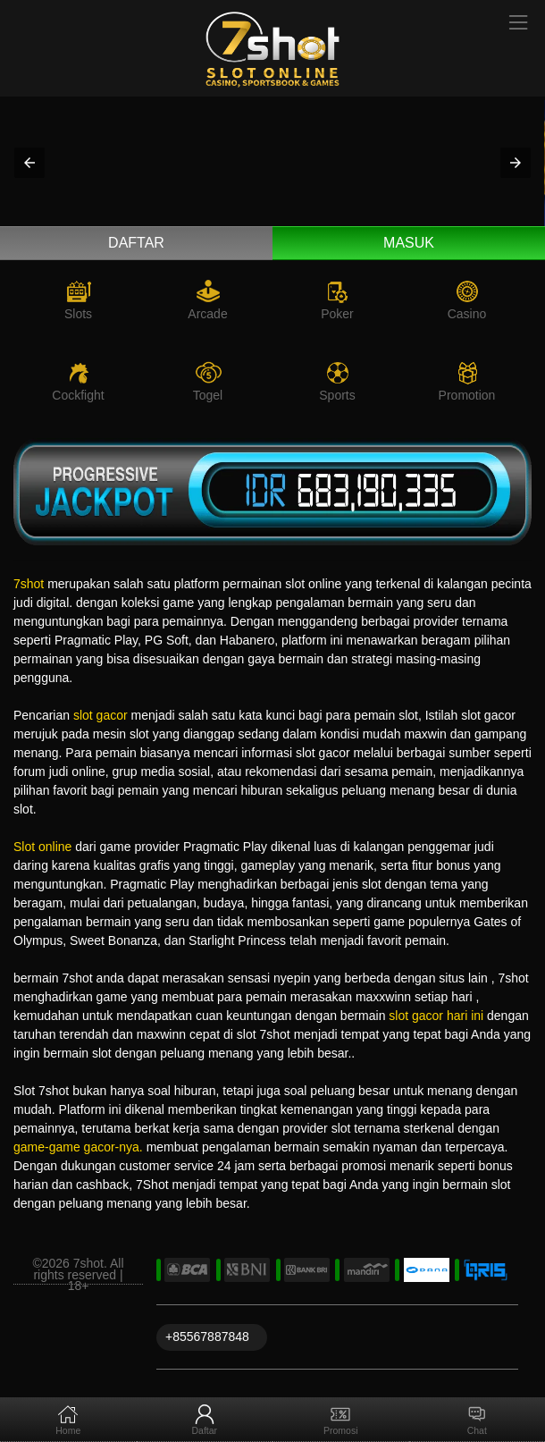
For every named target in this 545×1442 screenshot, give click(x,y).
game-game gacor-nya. (78, 1147)
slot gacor (100, 715)
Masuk (408, 242)
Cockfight (78, 395)
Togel (207, 395)
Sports (337, 395)
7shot (28, 584)
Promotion (467, 395)
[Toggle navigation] (519, 24)
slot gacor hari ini (436, 1015)
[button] (29, 163)
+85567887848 (207, 1336)
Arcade (207, 314)
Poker (337, 314)
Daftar (136, 242)
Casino (467, 314)
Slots (78, 314)
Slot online (42, 846)
